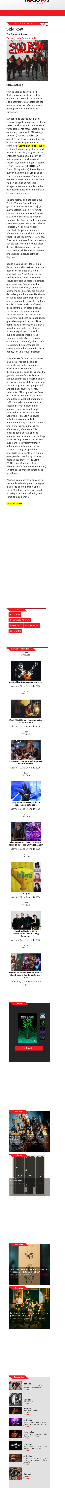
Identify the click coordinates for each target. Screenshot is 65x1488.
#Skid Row (15, 614)
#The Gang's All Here (20, 620)
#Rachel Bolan (31, 625)
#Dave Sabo (15, 625)
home (17, 24)
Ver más (26, 1390)
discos (30, 24)
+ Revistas (29, 1048)
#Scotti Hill (15, 631)
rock (23, 24)
